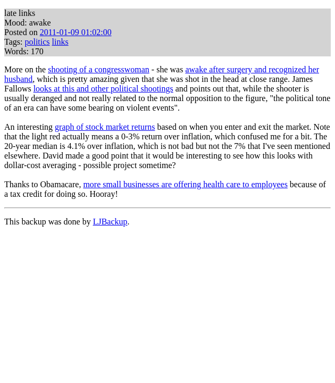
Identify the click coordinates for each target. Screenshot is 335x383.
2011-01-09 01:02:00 (76, 32)
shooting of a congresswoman (98, 69)
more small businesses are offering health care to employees (185, 184)
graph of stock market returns (105, 126)
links (60, 41)
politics (36, 41)
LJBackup (110, 221)
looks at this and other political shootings (103, 88)
